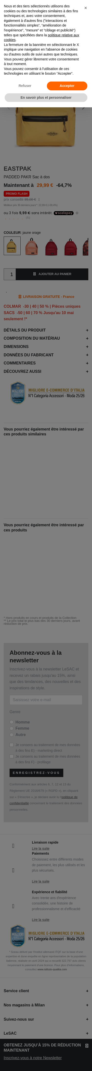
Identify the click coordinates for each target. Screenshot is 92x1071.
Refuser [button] (25, 86)
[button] (86, 8)
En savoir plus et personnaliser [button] (46, 97)
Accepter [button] (67, 86)
